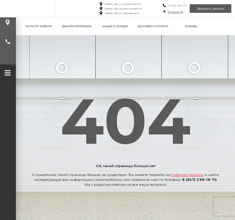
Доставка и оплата (153, 26)
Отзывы (191, 26)
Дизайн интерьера (77, 26)
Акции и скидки (115, 26)
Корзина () (175, 11)
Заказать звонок (210, 9)
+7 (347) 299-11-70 (177, 5)
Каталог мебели (39, 26)
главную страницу (187, 175)
